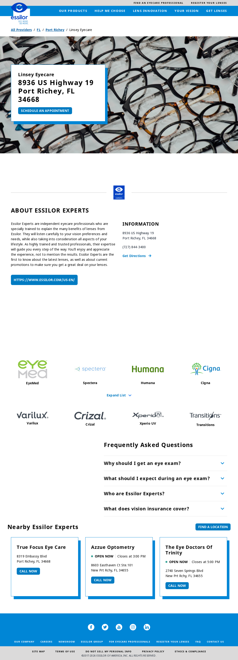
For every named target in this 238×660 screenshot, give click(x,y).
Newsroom (67, 641)
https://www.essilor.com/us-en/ (44, 280)
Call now (28, 571)
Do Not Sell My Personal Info (109, 651)
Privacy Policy (153, 651)
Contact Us (215, 641)
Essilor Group (92, 641)
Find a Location (213, 527)
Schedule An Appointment (45, 110)
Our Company (24, 641)
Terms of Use (65, 651)
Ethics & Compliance (190, 651)
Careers (46, 641)
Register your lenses (172, 641)
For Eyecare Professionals (129, 641)
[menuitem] (159, 3)
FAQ (198, 641)
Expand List (116, 395)
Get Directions (134, 256)
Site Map (38, 651)
